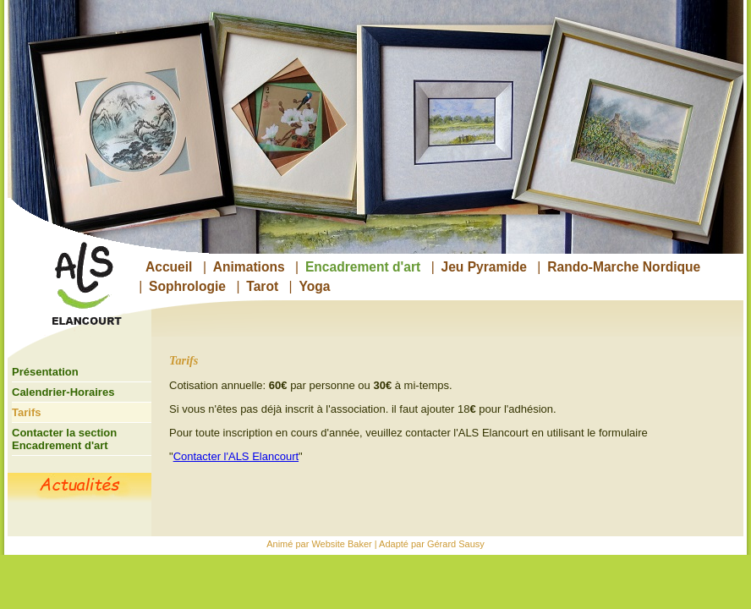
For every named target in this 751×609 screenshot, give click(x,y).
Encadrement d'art (362, 267)
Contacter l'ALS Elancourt (236, 456)
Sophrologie (187, 286)
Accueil (168, 267)
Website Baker (341, 544)
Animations (249, 267)
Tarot (262, 286)
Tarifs (26, 412)
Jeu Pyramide (484, 267)
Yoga (314, 286)
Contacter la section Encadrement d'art (64, 439)
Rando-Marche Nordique (623, 267)
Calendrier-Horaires (63, 392)
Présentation (45, 371)
